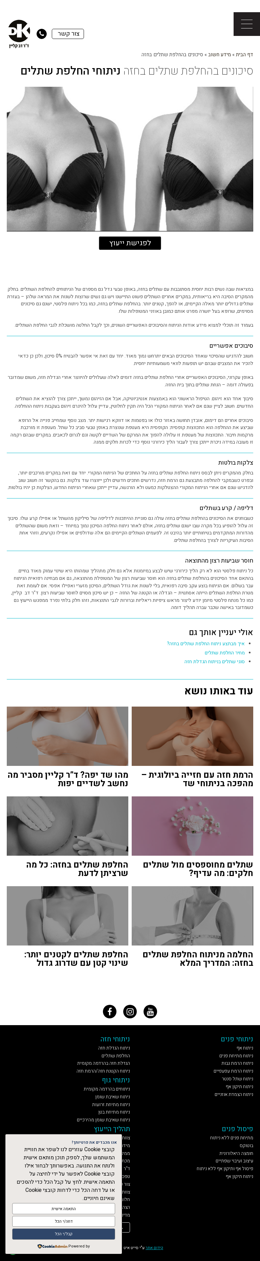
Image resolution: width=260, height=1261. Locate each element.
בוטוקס (246, 1145)
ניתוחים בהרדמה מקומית (107, 1089)
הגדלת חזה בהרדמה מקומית (103, 1063)
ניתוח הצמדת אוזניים (234, 1094)
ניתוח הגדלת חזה (114, 1048)
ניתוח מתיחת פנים (236, 1055)
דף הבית (244, 54)
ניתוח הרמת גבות (237, 1063)
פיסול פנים (237, 1129)
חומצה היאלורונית (236, 1153)
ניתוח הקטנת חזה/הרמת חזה (103, 1071)
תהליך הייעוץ (112, 1129)
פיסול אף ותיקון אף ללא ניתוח (225, 1168)
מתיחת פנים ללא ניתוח (231, 1137)
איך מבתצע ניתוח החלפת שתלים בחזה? (206, 643)
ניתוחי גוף (116, 1080)
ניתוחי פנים (237, 1039)
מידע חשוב (219, 54)
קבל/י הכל (63, 1234)
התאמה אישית (63, 1209)
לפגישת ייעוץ (130, 243)
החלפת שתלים (116, 1055)
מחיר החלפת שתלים (225, 652)
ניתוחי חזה (115, 1039)
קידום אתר (154, 1248)
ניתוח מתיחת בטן (114, 1112)
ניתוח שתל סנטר (237, 1078)
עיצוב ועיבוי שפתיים (234, 1160)
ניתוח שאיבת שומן (112, 1096)
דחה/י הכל (63, 1222)
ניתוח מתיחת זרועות (111, 1104)
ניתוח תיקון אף (239, 1086)
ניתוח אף (245, 1048)
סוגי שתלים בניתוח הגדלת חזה (215, 661)
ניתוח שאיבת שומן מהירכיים (103, 1119)
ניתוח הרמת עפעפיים (233, 1071)
